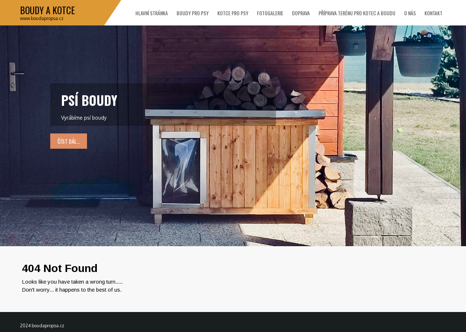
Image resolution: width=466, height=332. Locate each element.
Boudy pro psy (193, 13)
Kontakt (433, 13)
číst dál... (69, 141)
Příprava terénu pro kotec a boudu (357, 13)
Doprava (301, 13)
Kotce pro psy (232, 13)
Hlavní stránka (151, 13)
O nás (410, 13)
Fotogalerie (270, 13)
